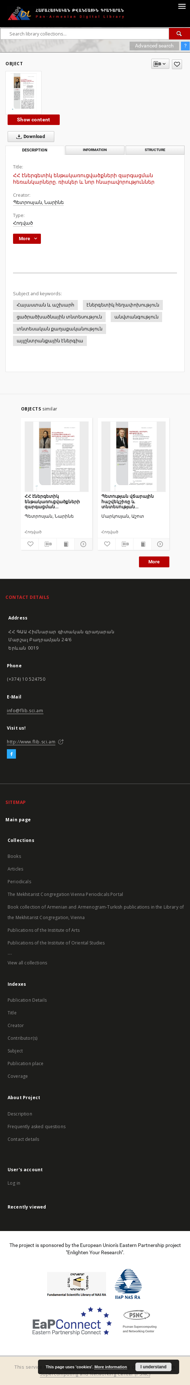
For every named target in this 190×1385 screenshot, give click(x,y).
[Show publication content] (66, 544)
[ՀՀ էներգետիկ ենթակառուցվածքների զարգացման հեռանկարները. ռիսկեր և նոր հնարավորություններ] (57, 456)
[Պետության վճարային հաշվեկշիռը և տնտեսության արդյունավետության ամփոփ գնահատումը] (133, 456)
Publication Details (27, 1000)
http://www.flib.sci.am (31, 742)
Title (12, 1013)
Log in (14, 1183)
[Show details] (82, 544)
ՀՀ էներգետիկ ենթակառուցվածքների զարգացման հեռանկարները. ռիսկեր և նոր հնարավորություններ (56, 501)
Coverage (18, 1076)
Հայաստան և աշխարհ (45, 305)
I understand (153, 1366)
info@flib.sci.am (25, 711)
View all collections (27, 963)
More (154, 561)
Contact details (23, 1139)
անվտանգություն (136, 317)
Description (20, 1114)
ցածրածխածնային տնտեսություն (59, 317)
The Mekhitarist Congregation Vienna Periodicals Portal (65, 894)
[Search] (179, 33)
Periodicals (19, 882)
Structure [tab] (155, 150)
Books (14, 856)
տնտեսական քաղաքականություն (59, 329)
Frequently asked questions (37, 1126)
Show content (33, 119)
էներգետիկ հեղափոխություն (122, 305)
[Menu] (181, 6)
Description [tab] (34, 150)
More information (110, 1367)
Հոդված (23, 223)
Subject (15, 1051)
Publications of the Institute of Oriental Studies (56, 943)
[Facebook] (11, 754)
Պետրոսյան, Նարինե (38, 202)
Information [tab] (95, 150)
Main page (18, 820)
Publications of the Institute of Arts (44, 930)
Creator (16, 1025)
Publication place (26, 1063)
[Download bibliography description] (47, 544)
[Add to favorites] (177, 64)
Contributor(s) (22, 1038)
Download (29, 136)
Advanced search (154, 46)
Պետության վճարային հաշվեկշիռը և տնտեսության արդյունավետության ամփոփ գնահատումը (127, 501)
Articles (15, 869)
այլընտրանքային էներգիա (50, 341)
